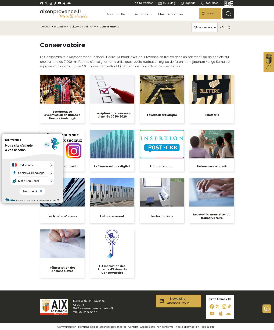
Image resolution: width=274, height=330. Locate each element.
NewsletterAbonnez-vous (174, 301)
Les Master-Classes (62, 216)
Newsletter (144, 3)
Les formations (162, 216)
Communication (66, 327)
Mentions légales (88, 327)
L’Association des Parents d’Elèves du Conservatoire (112, 269)
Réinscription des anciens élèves (62, 269)
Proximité (60, 26)
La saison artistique (162, 115)
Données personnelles (113, 327)
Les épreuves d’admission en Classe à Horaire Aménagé (62, 115)
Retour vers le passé (211, 166)
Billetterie (211, 115)
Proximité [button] (142, 14)
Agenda (188, 3)
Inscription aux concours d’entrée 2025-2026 (112, 115)
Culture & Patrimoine (83, 26)
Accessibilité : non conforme (157, 327)
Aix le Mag (166, 3)
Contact (133, 327)
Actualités (209, 3)
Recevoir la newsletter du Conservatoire (211, 216)
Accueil (46, 26)
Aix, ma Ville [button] (116, 14)
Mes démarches (170, 14)
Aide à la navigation (187, 327)
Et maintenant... (162, 166)
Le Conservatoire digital (112, 166)
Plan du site (208, 327)
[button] (210, 13)
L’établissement (112, 216)
